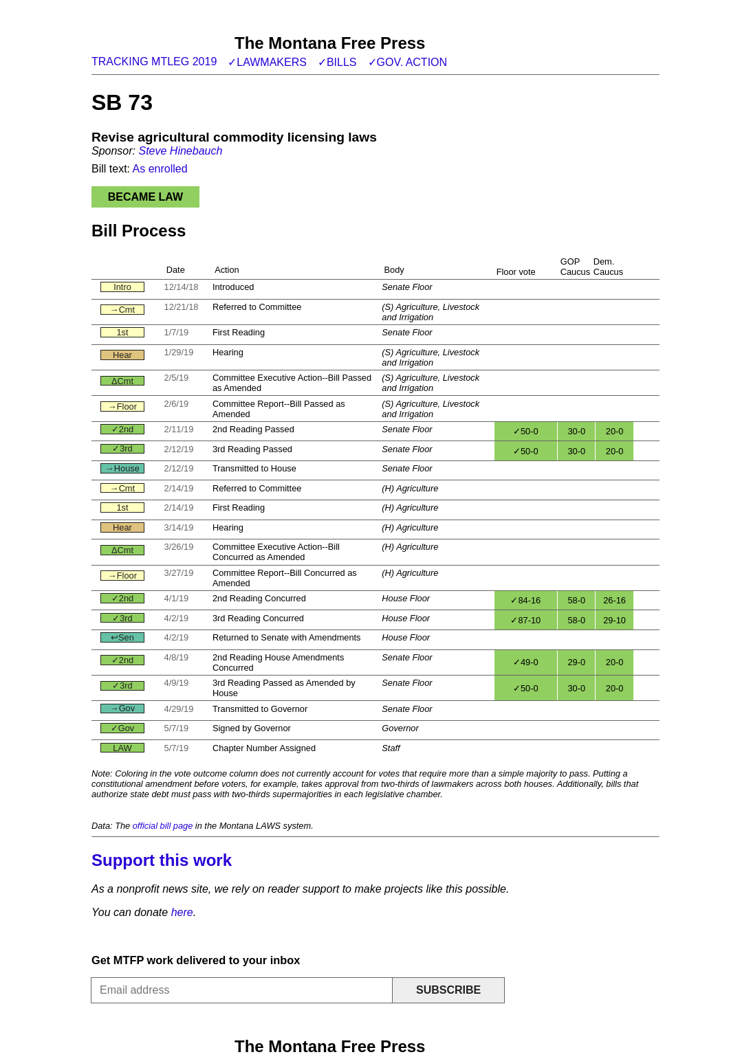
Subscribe (448, 990)
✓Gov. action (408, 62)
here (182, 912)
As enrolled (160, 169)
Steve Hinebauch (180, 151)
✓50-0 (525, 431)
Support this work (161, 860)
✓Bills (337, 62)
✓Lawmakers (267, 62)
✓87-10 (525, 620)
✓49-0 (525, 662)
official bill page (163, 826)
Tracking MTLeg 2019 (154, 61)
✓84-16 (525, 600)
